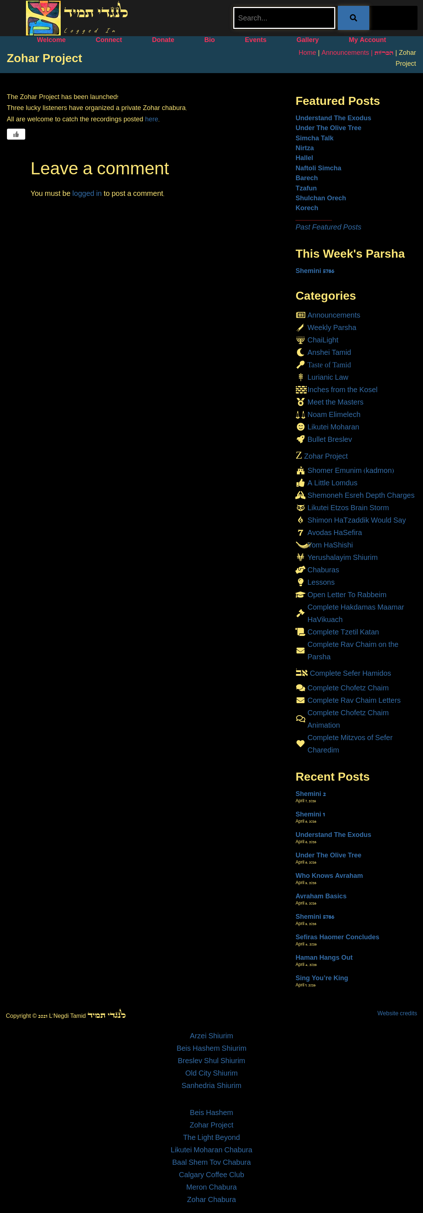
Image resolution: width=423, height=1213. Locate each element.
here (151, 119)
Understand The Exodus (333, 118)
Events (256, 39)
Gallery (308, 39)
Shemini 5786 (314, 271)
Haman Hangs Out (323, 957)
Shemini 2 (310, 794)
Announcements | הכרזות (358, 53)
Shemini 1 (310, 814)
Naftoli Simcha (318, 168)
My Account (367, 39)
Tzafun (306, 188)
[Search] (353, 18)
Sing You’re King (321, 978)
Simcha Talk (314, 138)
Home (307, 53)
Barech (306, 178)
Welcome (51, 39)
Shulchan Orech (320, 198)
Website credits (397, 1013)
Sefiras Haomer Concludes (337, 937)
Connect (109, 39)
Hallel (304, 158)
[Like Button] (16, 134)
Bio (209, 39)
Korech (306, 208)
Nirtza (304, 148)
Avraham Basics (320, 896)
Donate (163, 39)
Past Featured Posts (328, 226)
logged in (87, 193)
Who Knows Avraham (329, 876)
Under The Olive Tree (328, 128)
